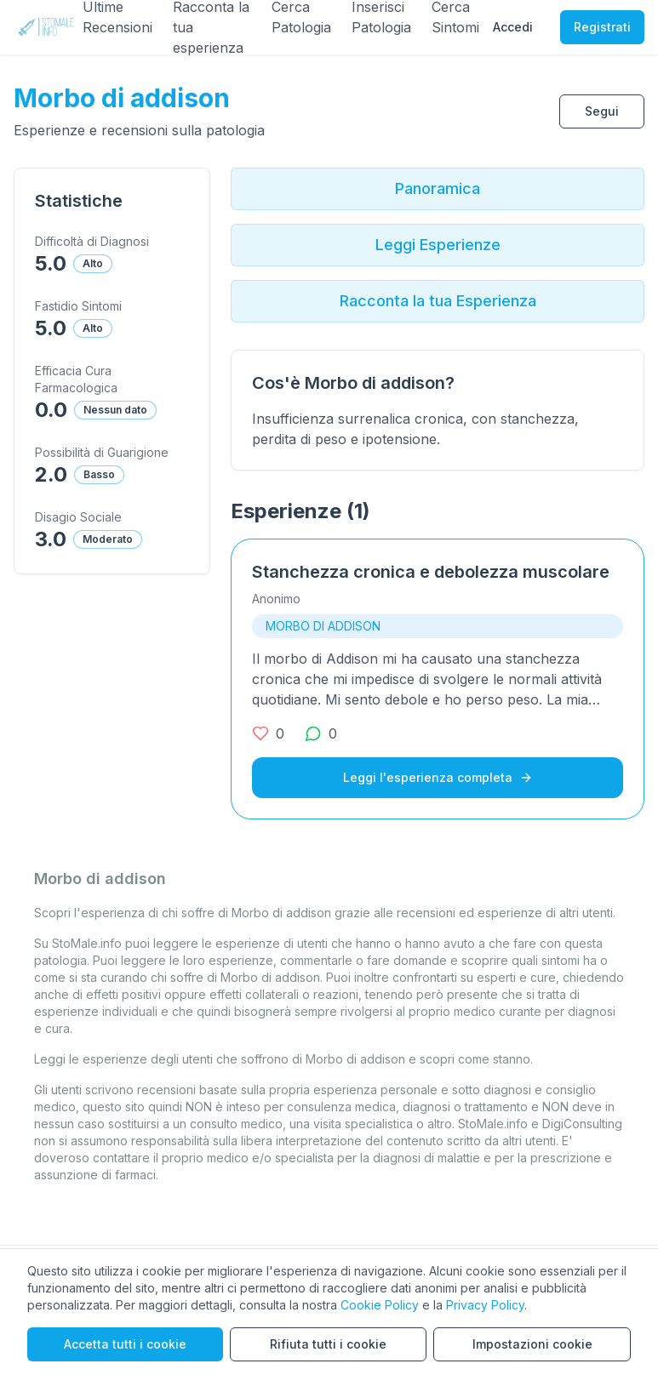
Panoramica (437, 188)
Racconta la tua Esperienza (438, 301)
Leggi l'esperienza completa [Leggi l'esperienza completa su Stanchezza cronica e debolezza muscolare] (438, 777)
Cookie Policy (379, 1305)
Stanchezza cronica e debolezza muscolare (430, 572)
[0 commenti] (321, 733)
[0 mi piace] (268, 733)
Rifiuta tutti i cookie (328, 1344)
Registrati (602, 27)
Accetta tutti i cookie (125, 1344)
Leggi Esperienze (438, 245)
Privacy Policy (485, 1305)
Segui (602, 111)
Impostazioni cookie (532, 1344)
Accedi (513, 27)
